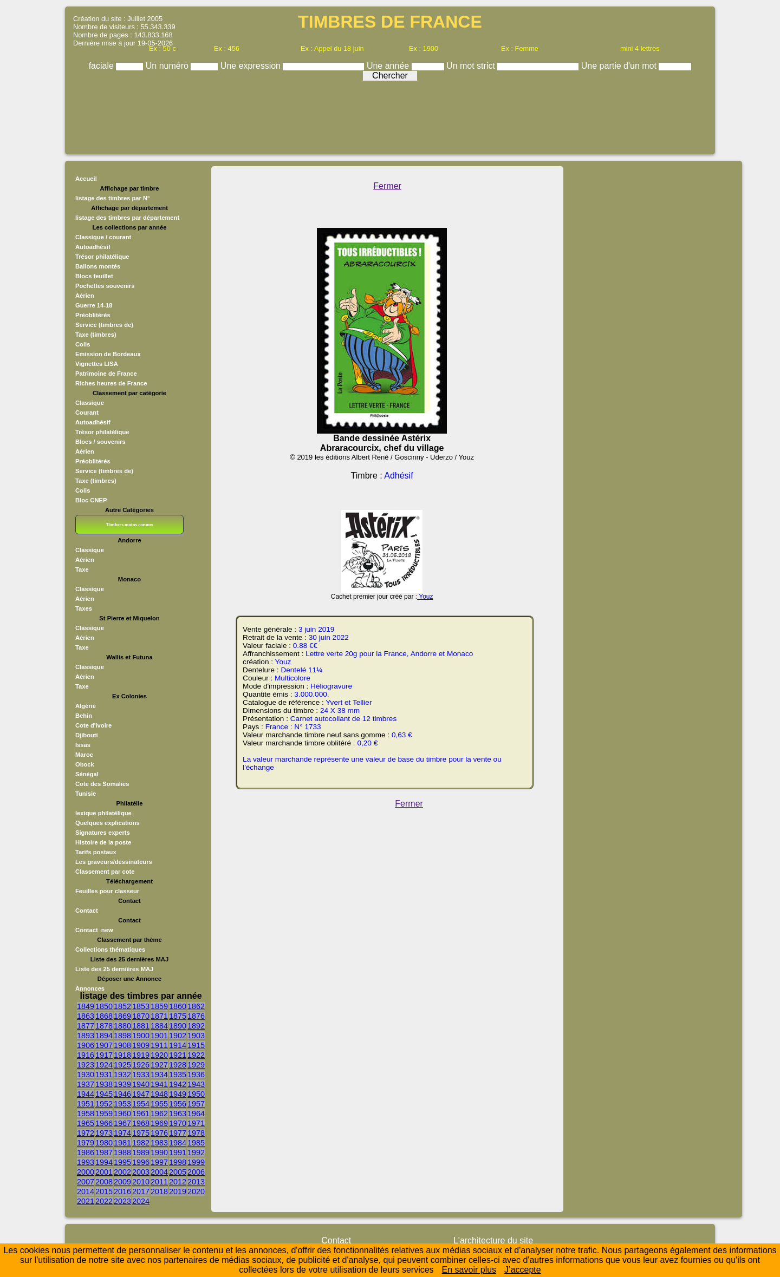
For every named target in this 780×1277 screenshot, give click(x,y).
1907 (104, 1045)
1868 (104, 1016)
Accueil (86, 178)
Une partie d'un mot (620, 65)
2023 (122, 1201)
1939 (122, 1084)
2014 (85, 1191)
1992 (196, 1152)
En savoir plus (469, 1269)
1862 (196, 1006)
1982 (141, 1142)
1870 (141, 1016)
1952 (104, 1103)
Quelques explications (107, 823)
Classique (89, 403)
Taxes (83, 608)
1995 (122, 1162)
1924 (104, 1064)
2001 (104, 1172)
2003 (141, 1172)
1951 (85, 1103)
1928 (177, 1064)
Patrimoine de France (106, 373)
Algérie (85, 706)
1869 (122, 1016)
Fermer (387, 186)
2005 (177, 1172)
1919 (141, 1055)
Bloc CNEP (91, 500)
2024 (141, 1201)
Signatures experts (102, 832)
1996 (141, 1162)
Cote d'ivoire (93, 725)
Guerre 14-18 (93, 305)
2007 (85, 1181)
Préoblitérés (92, 315)
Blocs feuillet (94, 276)
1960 (122, 1113)
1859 (159, 1006)
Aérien (84, 295)
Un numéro (168, 65)
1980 (104, 1142)
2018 (159, 1191)
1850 (104, 1006)
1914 (177, 1045)
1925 (122, 1064)
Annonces (90, 988)
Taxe (82, 569)
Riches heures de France (111, 383)
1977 (177, 1133)
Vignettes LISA (96, 364)
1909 (141, 1045)
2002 (122, 1172)
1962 (159, 1113)
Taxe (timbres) (95, 334)
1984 (177, 1142)
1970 (177, 1123)
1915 (196, 1045)
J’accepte (522, 1269)
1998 (177, 1162)
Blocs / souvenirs (100, 441)
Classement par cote (104, 871)
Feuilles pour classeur (107, 891)
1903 (196, 1035)
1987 (104, 1152)
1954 (141, 1103)
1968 (141, 1123)
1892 (196, 1025)
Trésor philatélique (102, 256)
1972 (85, 1133)
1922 (196, 1055)
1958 (85, 1113)
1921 (177, 1055)
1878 (104, 1025)
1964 (196, 1113)
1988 (122, 1152)
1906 (85, 1045)
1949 (177, 1094)
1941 (159, 1084)
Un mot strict (471, 65)
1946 (122, 1094)
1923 (85, 1064)
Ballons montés (97, 266)
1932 (122, 1074)
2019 (177, 1191)
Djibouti (86, 735)
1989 (141, 1152)
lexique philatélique (103, 813)
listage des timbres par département (127, 217)
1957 (196, 1103)
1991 (177, 1152)
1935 (177, 1074)
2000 (85, 1172)
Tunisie (85, 793)
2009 (122, 1181)
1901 (159, 1035)
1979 (85, 1142)
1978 (196, 1133)
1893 (85, 1035)
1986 (85, 1152)
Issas (82, 745)
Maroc (84, 754)
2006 (196, 1172)
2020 (196, 1191)
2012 (177, 1181)
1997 (159, 1162)
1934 (159, 1074)
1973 (104, 1133)
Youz (425, 596)
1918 (122, 1055)
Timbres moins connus (129, 524)
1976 (159, 1133)
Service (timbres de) (104, 325)
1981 (122, 1142)
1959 (104, 1113)
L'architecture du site (493, 1240)
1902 (177, 1035)
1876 (196, 1016)
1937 (85, 1084)
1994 (104, 1162)
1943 (196, 1084)
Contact (86, 910)
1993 (85, 1162)
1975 (141, 1133)
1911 (159, 1045)
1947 (141, 1094)
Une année (389, 65)
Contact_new (94, 930)
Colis (82, 344)
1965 (85, 1123)
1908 (122, 1045)
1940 (141, 1084)
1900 (141, 1035)
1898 (122, 1035)
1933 (141, 1074)
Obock (84, 764)
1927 (159, 1064)
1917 (104, 1055)
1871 (159, 1016)
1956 (177, 1103)
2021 (85, 1201)
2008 (104, 1181)
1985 (196, 1142)
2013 (196, 1181)
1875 (177, 1016)
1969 (159, 1123)
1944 (85, 1094)
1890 (177, 1025)
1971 (196, 1123)
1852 (122, 1006)
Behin (83, 715)
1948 (159, 1094)
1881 (141, 1025)
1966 (104, 1123)
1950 (196, 1094)
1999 (196, 1162)
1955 (159, 1103)
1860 (177, 1006)
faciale (102, 65)
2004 (159, 1172)
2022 (104, 1201)
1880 (122, 1025)
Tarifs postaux (95, 852)
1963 (177, 1113)
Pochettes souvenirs (104, 286)
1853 (141, 1006)
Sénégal (87, 774)
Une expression (251, 65)
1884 (159, 1025)
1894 (104, 1035)
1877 (85, 1025)
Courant (87, 412)
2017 (141, 1191)
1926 (141, 1064)
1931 (104, 1074)
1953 (122, 1103)
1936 (196, 1074)
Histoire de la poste (103, 842)
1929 (196, 1064)
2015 (104, 1191)
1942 (177, 1084)
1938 (104, 1084)
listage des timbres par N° (112, 198)
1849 (85, 1006)
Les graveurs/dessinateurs (113, 862)
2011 (159, 1181)
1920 (159, 1055)
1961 (141, 1113)
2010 (141, 1181)
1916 (85, 1055)
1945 (104, 1094)
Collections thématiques (110, 949)
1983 (159, 1142)
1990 (159, 1152)
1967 (122, 1123)
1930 (85, 1074)
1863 (85, 1016)
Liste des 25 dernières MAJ (114, 969)
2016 (122, 1191)
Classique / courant (103, 237)
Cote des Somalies (102, 784)
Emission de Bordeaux (108, 354)
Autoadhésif (92, 247)
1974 (122, 1133)
